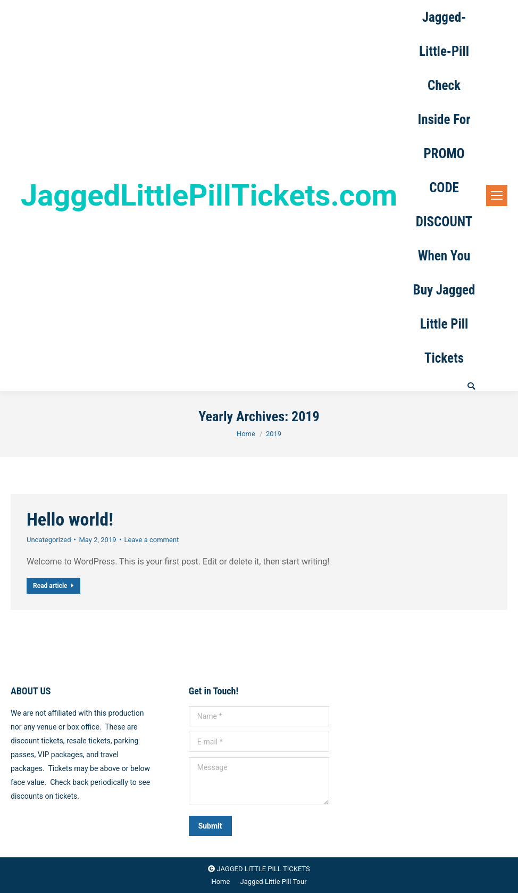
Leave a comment (151, 540)
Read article (53, 585)
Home (246, 434)
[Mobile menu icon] (496, 195)
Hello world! (70, 519)
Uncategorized (49, 540)
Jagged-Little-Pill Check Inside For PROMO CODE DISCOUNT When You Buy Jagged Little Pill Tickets (444, 188)
